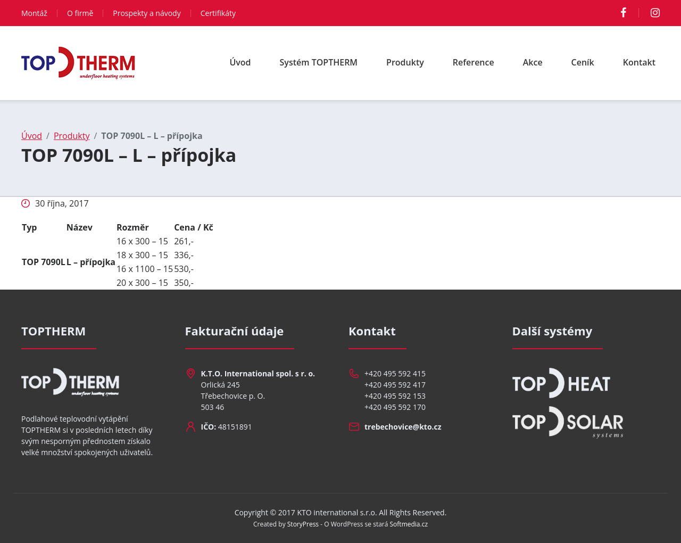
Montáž (34, 13)
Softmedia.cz (409, 524)
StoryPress (303, 524)
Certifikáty (218, 13)
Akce (533, 62)
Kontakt (639, 62)
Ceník (582, 62)
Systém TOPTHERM (319, 62)
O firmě (80, 13)
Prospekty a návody (146, 13)
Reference (473, 62)
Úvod (240, 62)
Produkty (405, 62)
